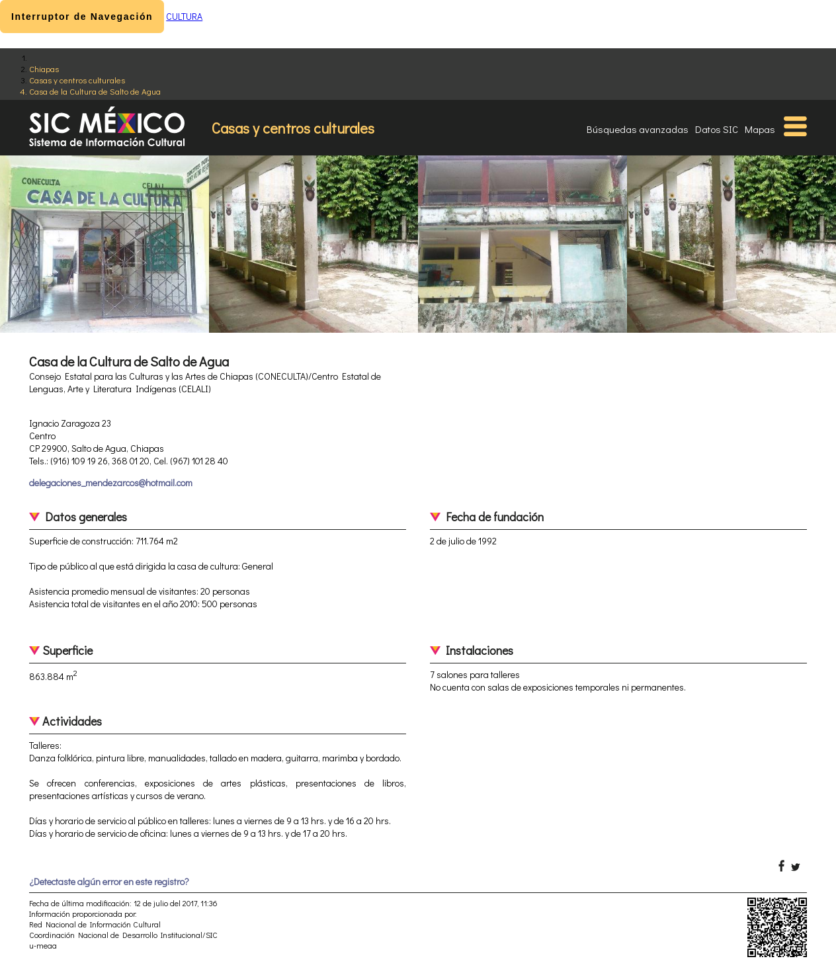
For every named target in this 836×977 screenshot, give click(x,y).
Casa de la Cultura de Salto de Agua (95, 91)
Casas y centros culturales (77, 79)
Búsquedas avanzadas (638, 129)
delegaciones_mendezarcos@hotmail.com (110, 482)
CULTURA (184, 16)
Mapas (760, 129)
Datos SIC (716, 129)
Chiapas (44, 68)
